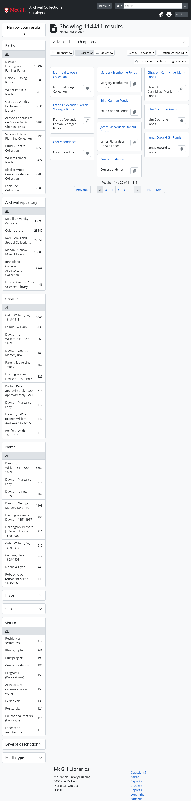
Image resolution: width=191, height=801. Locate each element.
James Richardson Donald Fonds (118, 129)
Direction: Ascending (172, 53)
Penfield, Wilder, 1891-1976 (23, 433)
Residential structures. (23, 641)
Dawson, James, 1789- (23, 493)
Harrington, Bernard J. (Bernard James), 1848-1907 (23, 531)
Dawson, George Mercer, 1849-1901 (23, 353)
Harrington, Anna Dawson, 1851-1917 (23, 376)
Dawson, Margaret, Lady (23, 404)
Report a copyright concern (137, 794)
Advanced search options (74, 41)
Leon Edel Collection (23, 188)
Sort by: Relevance (140, 53)
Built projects (23, 659)
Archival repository (21, 202)
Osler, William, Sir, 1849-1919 (23, 317)
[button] (161, 14)
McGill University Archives (23, 221)
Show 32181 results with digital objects (161, 61)
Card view (85, 53)
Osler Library (23, 231)
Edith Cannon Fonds (114, 101)
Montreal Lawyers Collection (65, 74)
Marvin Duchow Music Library (23, 252)
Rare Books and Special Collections (23, 240)
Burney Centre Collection (23, 148)
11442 (147, 190)
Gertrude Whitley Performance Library (23, 106)
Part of (11, 45)
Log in (180, 14)
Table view (104, 53)
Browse (103, 5)
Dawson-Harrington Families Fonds (23, 66)
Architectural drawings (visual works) (23, 689)
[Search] (152, 6)
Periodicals (23, 702)
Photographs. (23, 651)
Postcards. (23, 709)
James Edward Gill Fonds (164, 137)
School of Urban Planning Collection (23, 136)
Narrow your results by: (24, 30)
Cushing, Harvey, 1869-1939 (23, 557)
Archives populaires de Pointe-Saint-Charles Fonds (23, 122)
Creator (11, 298)
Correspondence (64, 142)
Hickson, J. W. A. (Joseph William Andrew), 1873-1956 (23, 418)
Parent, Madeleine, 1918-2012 (23, 365)
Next (159, 190)
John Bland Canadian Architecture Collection (23, 268)
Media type (14, 757)
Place (9, 595)
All (7, 54)
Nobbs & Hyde (23, 568)
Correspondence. (23, 666)
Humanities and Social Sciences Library (23, 284)
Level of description (21, 744)
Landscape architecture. (23, 730)
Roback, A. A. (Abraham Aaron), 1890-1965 (23, 578)
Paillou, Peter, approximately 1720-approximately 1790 (23, 390)
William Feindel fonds (23, 160)
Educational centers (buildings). (23, 718)
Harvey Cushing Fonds (23, 80)
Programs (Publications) (23, 675)
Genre (10, 622)
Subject (11, 608)
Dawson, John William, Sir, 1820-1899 (23, 338)
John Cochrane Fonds (162, 109)
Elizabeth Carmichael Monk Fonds (166, 74)
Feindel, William (23, 328)
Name (10, 446)
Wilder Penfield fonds (23, 92)
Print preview (62, 53)
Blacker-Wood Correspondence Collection (23, 174)
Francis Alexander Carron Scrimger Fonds (70, 107)
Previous (82, 190)
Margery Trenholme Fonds (118, 72)
